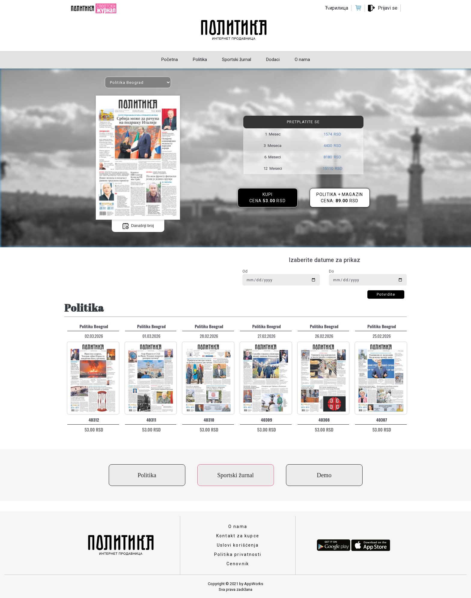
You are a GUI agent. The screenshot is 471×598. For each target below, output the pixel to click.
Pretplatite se (303, 122)
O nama (237, 526)
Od (245, 271)
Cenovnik (237, 563)
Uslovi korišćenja (238, 545)
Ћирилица (336, 8)
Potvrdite (386, 294)
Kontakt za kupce (237, 535)
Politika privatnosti (238, 554)
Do (331, 271)
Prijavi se (387, 8)
